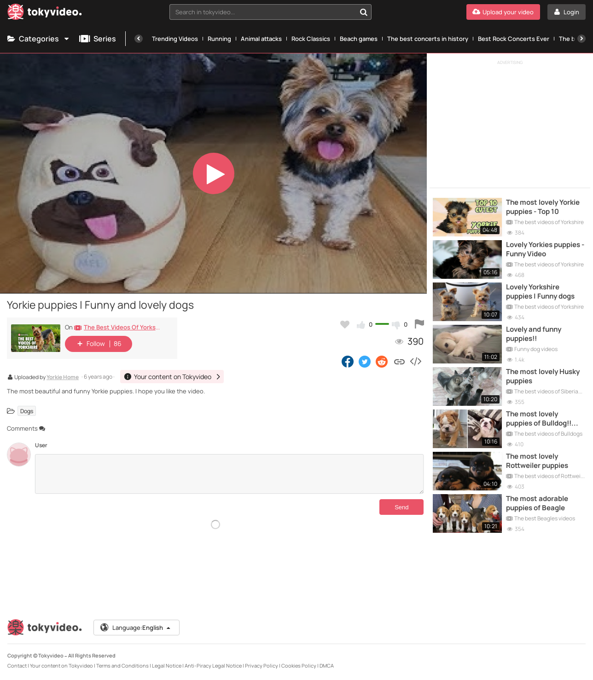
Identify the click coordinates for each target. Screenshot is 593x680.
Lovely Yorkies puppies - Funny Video (545, 249)
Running (219, 39)
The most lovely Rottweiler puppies (537, 461)
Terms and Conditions (122, 665)
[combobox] (270, 12)
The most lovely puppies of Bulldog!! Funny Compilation (538, 418)
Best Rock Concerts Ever (513, 39)
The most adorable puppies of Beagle (537, 503)
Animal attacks (261, 39)
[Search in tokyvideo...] (364, 12)
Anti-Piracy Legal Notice (213, 665)
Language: (135, 627)
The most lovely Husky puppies (543, 376)
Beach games (359, 39)
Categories (38, 39)
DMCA (327, 665)
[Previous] (138, 39)
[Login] (566, 12)
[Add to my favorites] (344, 324)
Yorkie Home (63, 378)
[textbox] (263, 12)
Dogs (26, 411)
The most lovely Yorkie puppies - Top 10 (543, 207)
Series (97, 39)
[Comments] (229, 474)
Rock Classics (310, 39)
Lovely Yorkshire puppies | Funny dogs (540, 291)
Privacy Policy (261, 665)
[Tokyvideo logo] (44, 13)
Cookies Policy (298, 665)
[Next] (581, 39)
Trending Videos (175, 39)
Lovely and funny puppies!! (533, 334)
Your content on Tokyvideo (61, 665)
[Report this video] (419, 324)
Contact (17, 665)
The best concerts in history (427, 39)
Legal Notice (166, 665)
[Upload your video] (503, 12)
